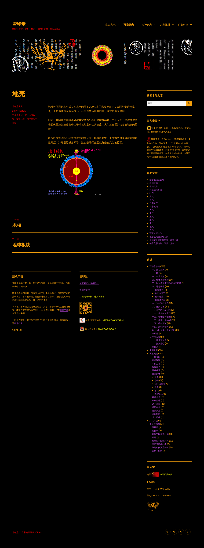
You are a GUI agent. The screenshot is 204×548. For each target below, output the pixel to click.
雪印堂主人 (17, 106)
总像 (157, 387)
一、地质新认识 (159, 340)
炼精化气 (156, 397)
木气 (151, 213)
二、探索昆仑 (158, 343)
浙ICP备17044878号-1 (113, 320)
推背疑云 (159, 393)
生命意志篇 (154, 424)
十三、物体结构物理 (161, 316)
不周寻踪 (156, 357)
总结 (157, 390)
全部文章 (20, 118)
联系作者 (18, 323)
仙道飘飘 (156, 360)
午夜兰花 (156, 363)
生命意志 (110, 24)
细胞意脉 (153, 183)
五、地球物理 (158, 286)
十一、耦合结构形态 (161, 313)
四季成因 (153, 206)
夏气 (151, 196)
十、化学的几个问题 (161, 310)
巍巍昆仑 (156, 367)
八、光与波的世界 (160, 303)
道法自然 (156, 407)
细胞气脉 (153, 186)
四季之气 (153, 203)
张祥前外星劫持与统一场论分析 (163, 240)
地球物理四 (160, 300)
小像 (157, 380)
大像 (157, 377)
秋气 (151, 193)
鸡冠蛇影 (156, 414)
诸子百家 (156, 404)
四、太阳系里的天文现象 (163, 330)
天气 (151, 230)
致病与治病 (157, 450)
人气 (151, 210)
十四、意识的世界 (160, 326)
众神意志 (147, 24)
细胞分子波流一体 (160, 440)
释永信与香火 (155, 189)
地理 (14, 123)
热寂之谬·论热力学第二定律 (162, 243)
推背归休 (156, 373)
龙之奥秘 (156, 417)
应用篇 (155, 333)
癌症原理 (156, 400)
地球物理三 (160, 293)
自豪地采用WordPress (32, 532)
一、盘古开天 (158, 269)
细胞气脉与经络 (159, 444)
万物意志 (129, 24)
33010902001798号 (107, 328)
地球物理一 (32, 118)
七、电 (155, 273)
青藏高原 (156, 410)
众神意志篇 (154, 336)
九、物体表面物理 (160, 279)
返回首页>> (85, 290)
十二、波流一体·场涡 (161, 320)
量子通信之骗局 (156, 179)
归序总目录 (160, 383)
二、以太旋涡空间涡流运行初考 (166, 283)
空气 (151, 223)
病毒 (154, 437)
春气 (151, 199)
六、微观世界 (158, 306)
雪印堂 (19, 24)
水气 (151, 220)
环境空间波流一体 (160, 434)
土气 (151, 216)
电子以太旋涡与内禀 (158, 236)
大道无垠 (165, 24)
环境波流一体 (155, 233)
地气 (151, 226)
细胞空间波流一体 (160, 447)
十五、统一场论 (159, 323)
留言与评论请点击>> (89, 283)
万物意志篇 (17, 115)
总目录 (155, 347)
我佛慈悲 (156, 370)
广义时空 (183, 24)
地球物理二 (160, 296)
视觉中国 (64, 310)
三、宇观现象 (158, 276)
